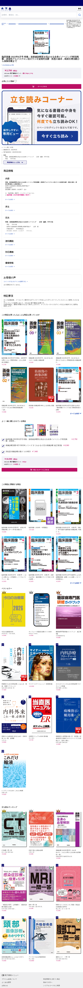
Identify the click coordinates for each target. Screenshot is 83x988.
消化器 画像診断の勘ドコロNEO (18, 451)
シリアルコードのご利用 (51, 985)
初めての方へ (47, 982)
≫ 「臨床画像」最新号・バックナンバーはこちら (19, 193)
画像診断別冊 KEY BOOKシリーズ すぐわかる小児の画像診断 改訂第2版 (34, 445)
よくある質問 (6, 982)
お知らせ (5, 985)
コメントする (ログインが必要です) (15, 281)
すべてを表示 (75, 413)
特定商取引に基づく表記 (51, 979)
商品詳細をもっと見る (13, 162)
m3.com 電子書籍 (4, 24)
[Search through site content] (39, 15)
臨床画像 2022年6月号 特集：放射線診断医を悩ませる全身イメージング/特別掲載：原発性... (36, 440)
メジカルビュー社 (8, 65)
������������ (57, 24)
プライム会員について (9, 979)
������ (12, 24)
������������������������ (32, 24)
